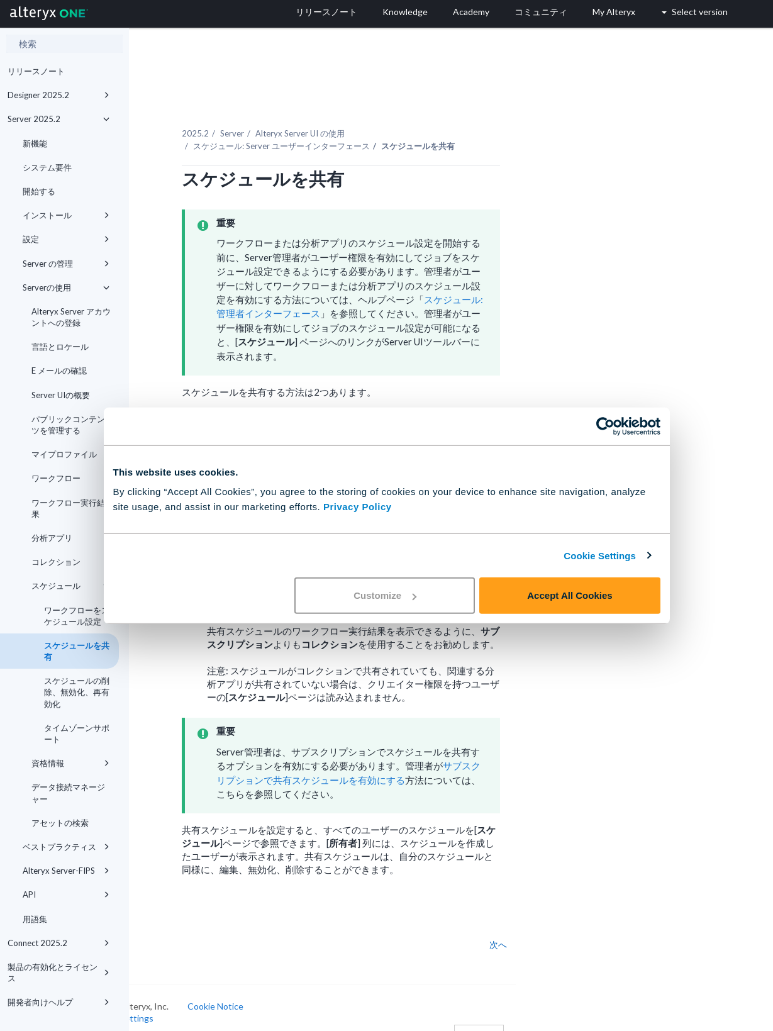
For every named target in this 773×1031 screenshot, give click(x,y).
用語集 (35, 919)
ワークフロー (70, 478)
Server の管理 (66, 264)
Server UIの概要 (60, 395)
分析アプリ (51, 538)
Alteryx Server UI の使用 (354, 119)
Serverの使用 (66, 287)
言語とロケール (60, 347)
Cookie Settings (600, 555)
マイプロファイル (64, 454)
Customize (384, 595)
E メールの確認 (59, 370)
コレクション (70, 562)
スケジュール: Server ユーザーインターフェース (336, 131)
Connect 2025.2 (58, 943)
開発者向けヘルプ (58, 1002)
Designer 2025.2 (58, 95)
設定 (66, 239)
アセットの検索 (60, 823)
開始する (39, 191)
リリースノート (36, 71)
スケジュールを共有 (76, 651)
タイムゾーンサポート (76, 733)
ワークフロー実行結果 (68, 508)
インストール (66, 215)
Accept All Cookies (569, 595)
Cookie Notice (270, 991)
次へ (553, 930)
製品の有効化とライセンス (58, 972)
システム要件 (47, 167)
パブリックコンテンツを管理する (68, 424)
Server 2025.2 (58, 119)
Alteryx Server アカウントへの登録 (71, 317)
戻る (162, 930)
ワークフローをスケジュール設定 (76, 616)
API (66, 894)
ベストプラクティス (66, 847)
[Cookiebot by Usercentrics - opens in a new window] (605, 425)
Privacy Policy (357, 506)
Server (287, 119)
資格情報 (70, 763)
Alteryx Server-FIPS (66, 871)
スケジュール (70, 586)
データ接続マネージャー (68, 792)
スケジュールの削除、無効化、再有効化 (76, 692)
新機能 (35, 143)
